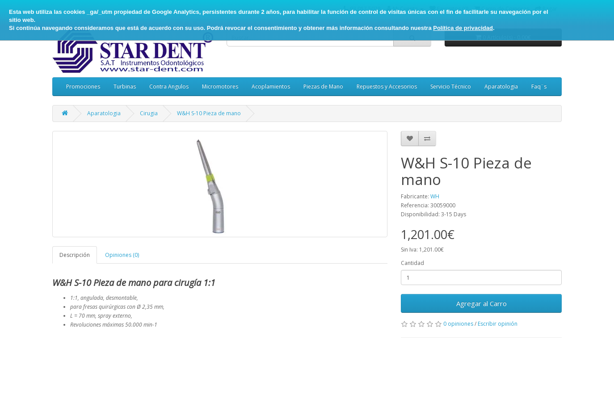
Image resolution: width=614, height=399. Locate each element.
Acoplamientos (271, 86)
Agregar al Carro (481, 303)
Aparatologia (501, 86)
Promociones (83, 86)
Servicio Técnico (450, 86)
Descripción (74, 255)
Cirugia (149, 113)
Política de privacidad (463, 28)
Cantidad (412, 263)
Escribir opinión (497, 324)
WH (434, 196)
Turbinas (125, 86)
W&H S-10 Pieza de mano (209, 113)
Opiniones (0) (122, 255)
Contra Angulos (169, 86)
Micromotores (220, 86)
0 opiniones (458, 324)
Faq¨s (539, 86)
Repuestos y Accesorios (387, 86)
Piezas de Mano (323, 86)
